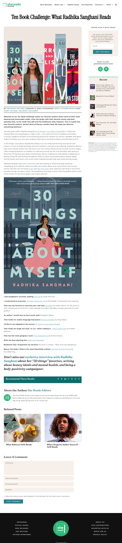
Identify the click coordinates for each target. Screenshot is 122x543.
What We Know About (106, 115)
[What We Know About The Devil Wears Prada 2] (92, 114)
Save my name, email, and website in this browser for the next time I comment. (38, 496)
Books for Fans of (105, 96)
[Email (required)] (39, 484)
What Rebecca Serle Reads (19, 444)
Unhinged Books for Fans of (106, 106)
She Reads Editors (15, 108)
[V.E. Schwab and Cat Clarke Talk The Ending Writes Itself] (92, 132)
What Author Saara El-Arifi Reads (63, 445)
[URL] (39, 489)
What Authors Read (64, 108)
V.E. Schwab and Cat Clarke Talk (105, 133)
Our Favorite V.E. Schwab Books (106, 123)
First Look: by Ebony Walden (105, 87)
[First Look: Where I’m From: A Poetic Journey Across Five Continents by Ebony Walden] (92, 85)
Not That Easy (43, 169)
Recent (103, 79)
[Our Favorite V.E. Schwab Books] (92, 123)
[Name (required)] (39, 478)
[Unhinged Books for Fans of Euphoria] (92, 105)
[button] (116, 4)
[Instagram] (100, 69)
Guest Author (10, 111)
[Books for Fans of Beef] (92, 96)
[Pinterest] (106, 69)
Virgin (31, 169)
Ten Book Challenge (28, 111)
